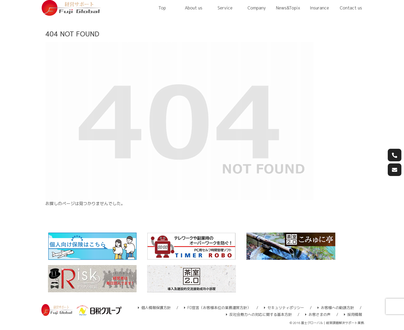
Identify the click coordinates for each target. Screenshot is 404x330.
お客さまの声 (318, 314)
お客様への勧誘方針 (335, 307)
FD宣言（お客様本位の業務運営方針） (217, 307)
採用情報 (353, 314)
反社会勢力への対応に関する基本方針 (259, 314)
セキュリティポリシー (284, 307)
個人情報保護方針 (154, 307)
